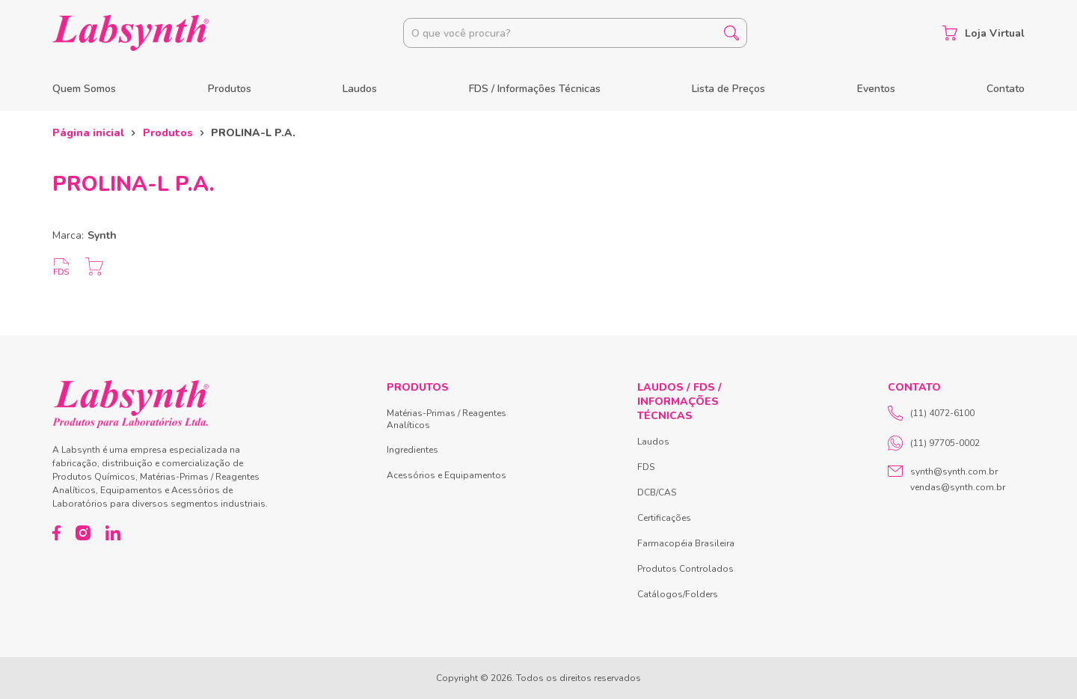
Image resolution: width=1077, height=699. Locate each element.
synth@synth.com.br (954, 471)
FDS (645, 467)
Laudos (360, 89)
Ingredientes (412, 450)
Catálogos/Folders (677, 594)
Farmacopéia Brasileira (685, 543)
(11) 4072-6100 (931, 413)
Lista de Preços (728, 89)
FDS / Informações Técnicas (535, 89)
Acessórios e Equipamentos (446, 475)
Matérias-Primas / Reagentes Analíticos (446, 419)
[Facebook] (56, 532)
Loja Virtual (983, 32)
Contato (1006, 89)
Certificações (664, 518)
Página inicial (88, 133)
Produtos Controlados (685, 569)
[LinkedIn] (112, 532)
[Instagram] (83, 532)
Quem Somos (84, 89)
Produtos (229, 89)
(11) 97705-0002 (934, 443)
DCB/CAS (656, 492)
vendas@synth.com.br (957, 487)
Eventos (876, 89)
